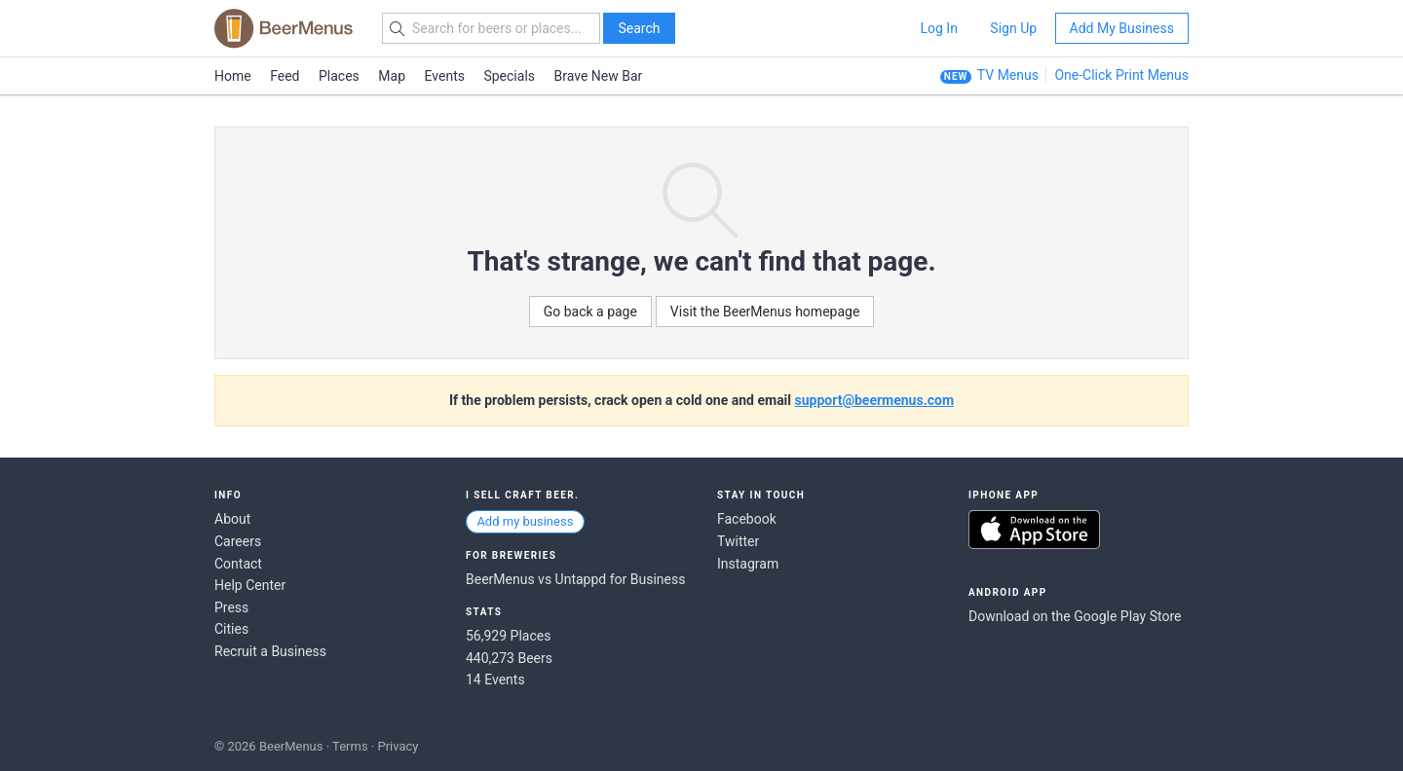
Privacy (397, 746)
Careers (237, 541)
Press (231, 607)
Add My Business (1122, 28)
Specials (509, 76)
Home (232, 76)
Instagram (747, 563)
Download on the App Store (1034, 529)
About (232, 519)
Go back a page (590, 311)
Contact (238, 563)
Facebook (747, 519)
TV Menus (1008, 75)
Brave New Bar (598, 76)
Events (445, 76)
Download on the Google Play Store (1074, 616)
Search (639, 28)
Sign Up (1013, 28)
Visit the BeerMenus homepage (764, 311)
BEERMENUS (283, 28)
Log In (938, 28)
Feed (284, 76)
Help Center (249, 585)
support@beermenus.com (875, 400)
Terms (350, 746)
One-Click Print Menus (1121, 75)
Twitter (738, 541)
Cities (231, 629)
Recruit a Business (270, 651)
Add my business (524, 521)
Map (391, 76)
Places (339, 76)
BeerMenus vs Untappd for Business (575, 579)
